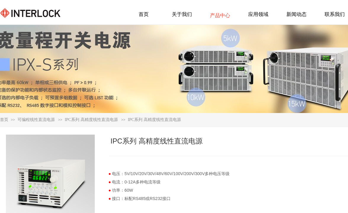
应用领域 (258, 14)
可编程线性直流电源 (36, 119)
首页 (4, 119)
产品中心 (220, 15)
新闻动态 (296, 14)
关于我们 (182, 14)
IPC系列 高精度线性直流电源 (91, 119)
